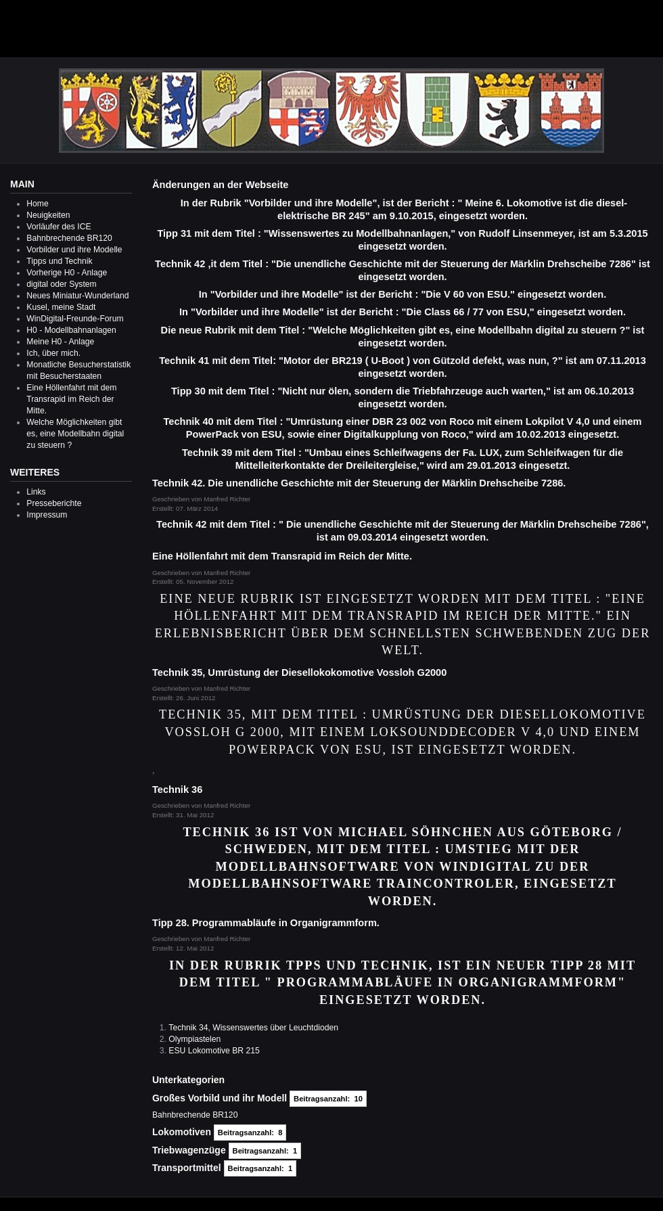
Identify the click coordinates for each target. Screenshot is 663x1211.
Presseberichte (53, 503)
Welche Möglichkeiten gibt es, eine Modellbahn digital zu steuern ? (75, 433)
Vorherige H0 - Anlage (66, 272)
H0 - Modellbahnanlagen (71, 330)
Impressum (46, 515)
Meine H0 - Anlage (60, 341)
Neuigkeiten (48, 215)
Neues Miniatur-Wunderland (77, 295)
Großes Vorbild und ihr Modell (219, 1098)
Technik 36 (177, 789)
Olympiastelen (194, 1039)
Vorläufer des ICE (58, 226)
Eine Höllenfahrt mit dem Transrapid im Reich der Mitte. (71, 399)
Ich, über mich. (53, 353)
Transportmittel (186, 1167)
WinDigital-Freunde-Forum (74, 318)
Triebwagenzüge (189, 1150)
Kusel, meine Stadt (60, 307)
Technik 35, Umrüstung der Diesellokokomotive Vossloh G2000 (299, 672)
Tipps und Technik (59, 261)
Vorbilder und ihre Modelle (74, 249)
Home (37, 203)
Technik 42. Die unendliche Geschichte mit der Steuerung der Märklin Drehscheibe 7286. (359, 483)
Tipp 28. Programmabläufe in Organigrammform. (266, 922)
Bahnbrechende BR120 (69, 238)
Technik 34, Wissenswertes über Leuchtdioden (253, 1027)
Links (35, 492)
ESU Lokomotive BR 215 (213, 1050)
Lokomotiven (181, 1131)
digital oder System (61, 284)
